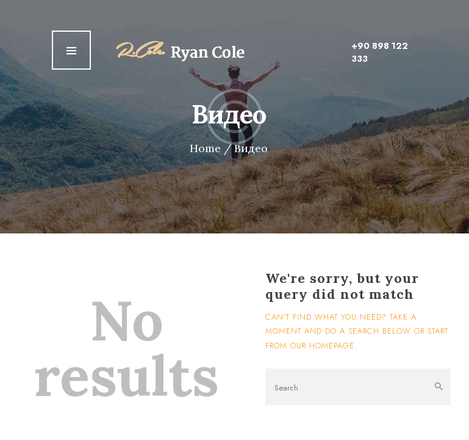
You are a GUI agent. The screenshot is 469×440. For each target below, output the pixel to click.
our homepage (322, 345)
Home (205, 148)
